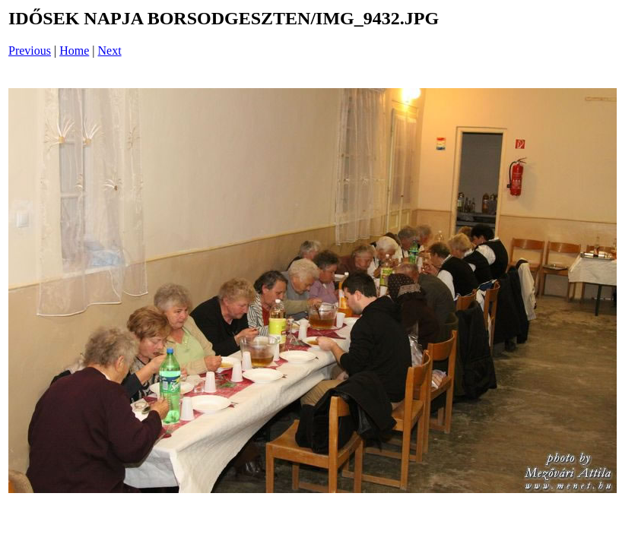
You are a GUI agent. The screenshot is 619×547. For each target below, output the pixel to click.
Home (74, 50)
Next (110, 50)
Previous (29, 50)
